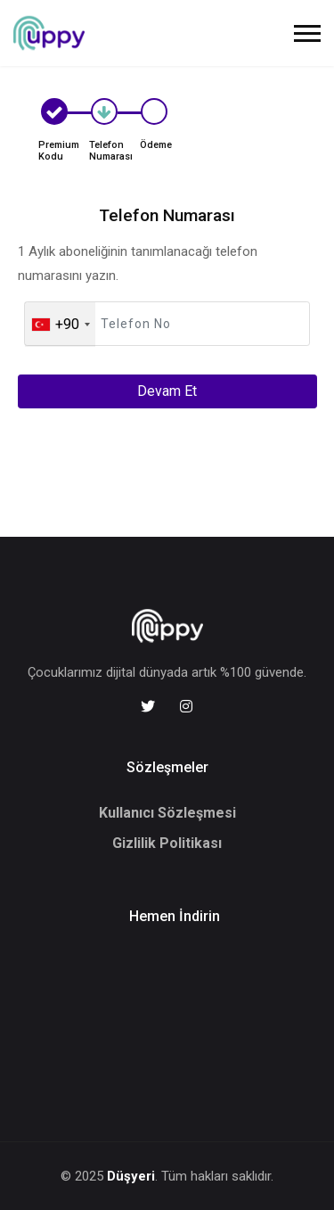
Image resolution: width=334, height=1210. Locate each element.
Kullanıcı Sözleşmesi (167, 812)
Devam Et (167, 391)
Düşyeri (131, 1176)
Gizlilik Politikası (167, 843)
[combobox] (60, 324)
